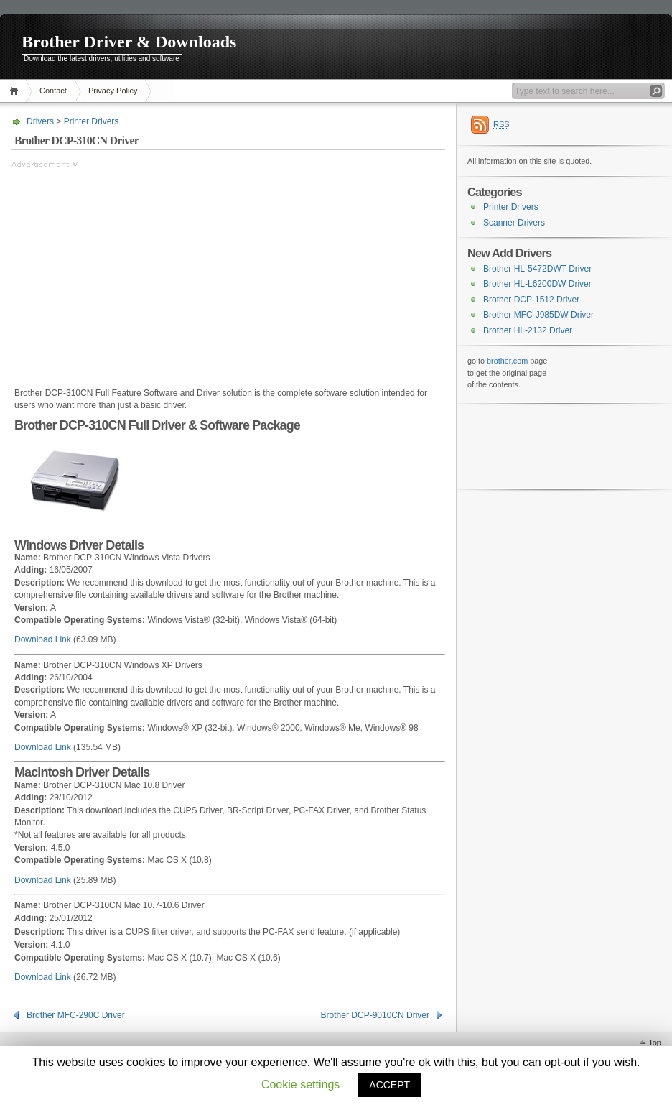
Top (654, 1042)
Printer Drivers (91, 121)
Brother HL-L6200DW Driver (537, 284)
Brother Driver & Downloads (129, 41)
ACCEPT (389, 1085)
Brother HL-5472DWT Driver (537, 269)
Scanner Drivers (514, 223)
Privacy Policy (112, 90)
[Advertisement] (131, 270)
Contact (53, 90)
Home (16, 91)
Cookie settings (300, 1084)
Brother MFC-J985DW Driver (538, 315)
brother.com (507, 360)
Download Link (42, 639)
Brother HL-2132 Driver (527, 330)
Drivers (40, 121)
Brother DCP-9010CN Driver (375, 1015)
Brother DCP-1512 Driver (531, 300)
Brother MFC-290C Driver (76, 1015)
